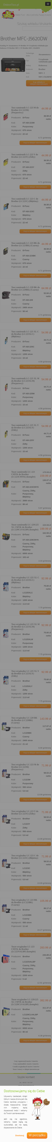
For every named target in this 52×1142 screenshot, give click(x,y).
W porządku (37, 1135)
